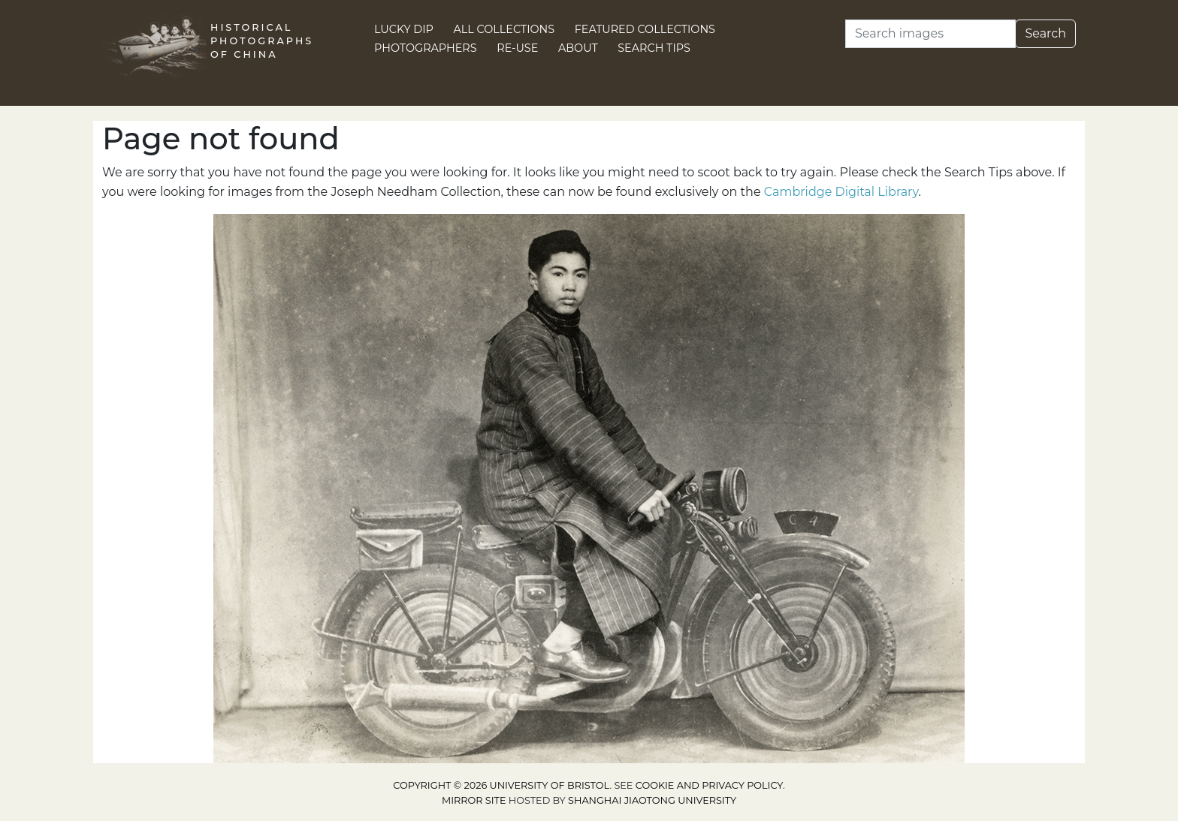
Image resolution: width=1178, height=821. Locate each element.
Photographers (425, 48)
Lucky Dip (403, 29)
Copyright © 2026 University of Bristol (501, 785)
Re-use (517, 48)
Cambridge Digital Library (841, 192)
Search (1045, 33)
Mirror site (474, 800)
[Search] (930, 34)
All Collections (504, 29)
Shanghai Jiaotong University (652, 800)
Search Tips (654, 48)
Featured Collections (645, 29)
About (578, 48)
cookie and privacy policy (709, 785)
